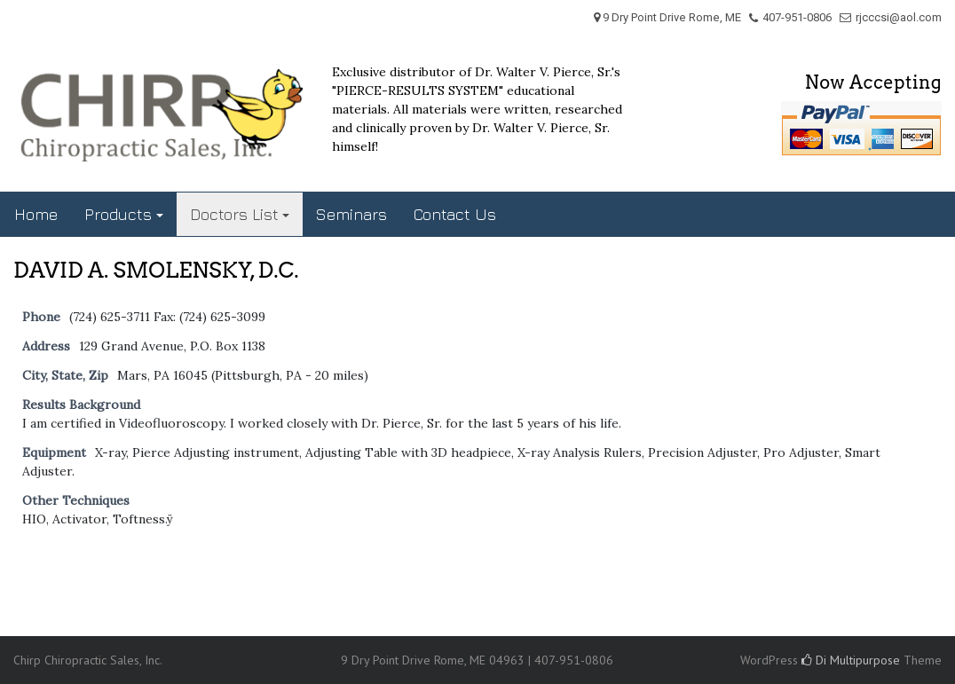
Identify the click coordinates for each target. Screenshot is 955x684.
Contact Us (455, 214)
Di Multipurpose (850, 660)
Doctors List (234, 214)
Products (118, 214)
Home (36, 214)
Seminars (351, 214)
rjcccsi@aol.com (899, 17)
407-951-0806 (797, 17)
